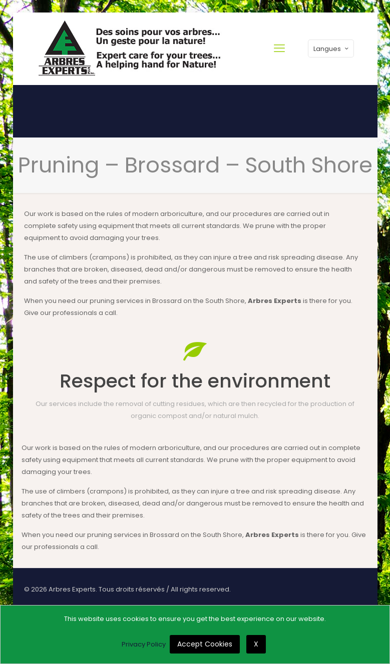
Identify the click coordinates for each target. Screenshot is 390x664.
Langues (331, 49)
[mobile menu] (279, 48)
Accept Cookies (204, 644)
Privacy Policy (144, 644)
